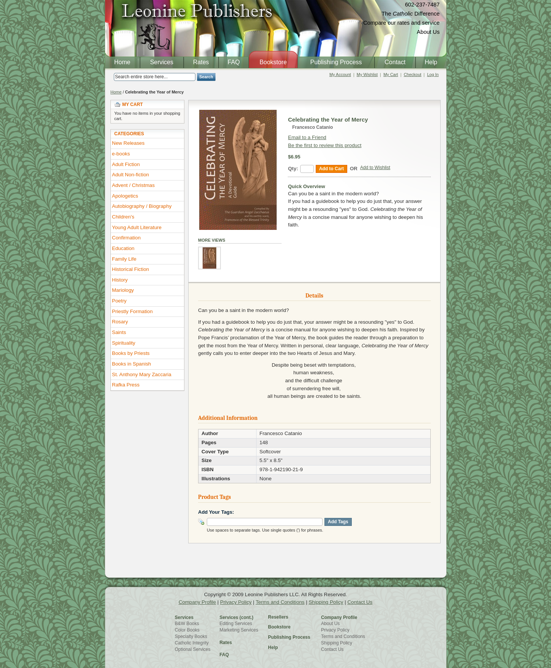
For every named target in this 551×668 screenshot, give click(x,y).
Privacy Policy (236, 602)
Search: (109, 77)
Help (273, 647)
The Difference (411, 14)
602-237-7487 (422, 5)
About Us (428, 32)
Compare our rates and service (401, 23)
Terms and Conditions (280, 602)
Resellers (278, 617)
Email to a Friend (307, 137)
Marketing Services (238, 630)
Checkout (412, 74)
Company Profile (197, 602)
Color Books (187, 630)
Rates (225, 642)
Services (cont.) (236, 617)
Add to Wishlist (375, 167)
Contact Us (359, 602)
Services (184, 617)
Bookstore (279, 627)
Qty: (293, 168)
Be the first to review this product (324, 145)
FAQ (224, 654)
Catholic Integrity (192, 643)
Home (115, 92)
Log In (433, 74)
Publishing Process (289, 637)
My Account (340, 74)
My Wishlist (367, 74)
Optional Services (193, 649)
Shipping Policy (326, 602)
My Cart (390, 74)
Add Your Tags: (216, 512)
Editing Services (235, 623)
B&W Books (187, 623)
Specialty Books (191, 636)
